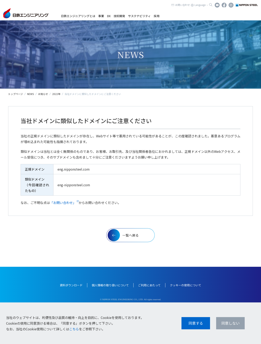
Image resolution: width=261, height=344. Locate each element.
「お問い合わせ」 (63, 202)
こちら (74, 328)
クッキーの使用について (185, 285)
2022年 (56, 94)
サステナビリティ (139, 16)
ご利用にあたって (149, 285)
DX (109, 16)
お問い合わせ (182, 5)
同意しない (230, 323)
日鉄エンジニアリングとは (78, 16)
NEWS (30, 94)
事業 (101, 16)
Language (200, 5)
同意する (195, 323)
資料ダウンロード (71, 285)
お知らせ (43, 94)
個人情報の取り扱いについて (110, 285)
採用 (156, 16)
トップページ (15, 94)
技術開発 (119, 16)
